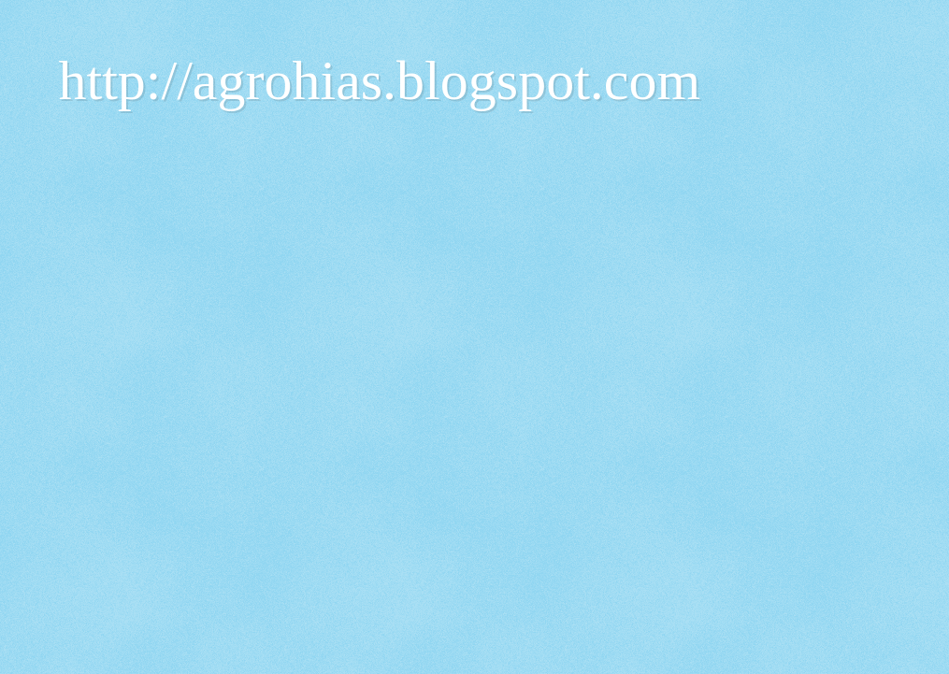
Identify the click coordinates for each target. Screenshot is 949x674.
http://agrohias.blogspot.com (380, 80)
